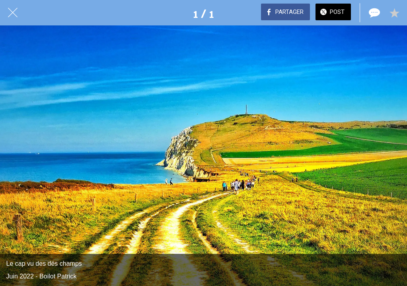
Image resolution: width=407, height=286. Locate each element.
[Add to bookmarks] (394, 12)
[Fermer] (13, 12)
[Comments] (373, 12)
